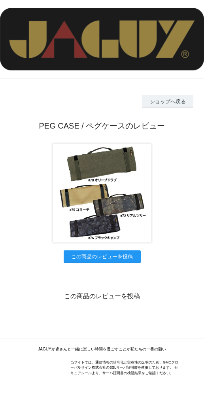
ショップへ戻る (168, 101)
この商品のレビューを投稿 (102, 256)
